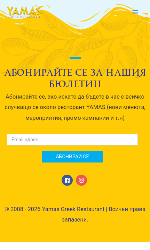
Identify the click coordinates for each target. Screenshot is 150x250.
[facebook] (68, 180)
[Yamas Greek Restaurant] (24, 12)
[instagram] (82, 180)
